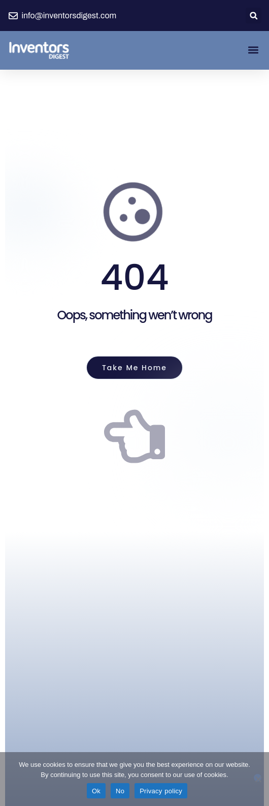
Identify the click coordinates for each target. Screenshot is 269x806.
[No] (257, 778)
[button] (253, 15)
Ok (96, 791)
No (120, 791)
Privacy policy (161, 791)
